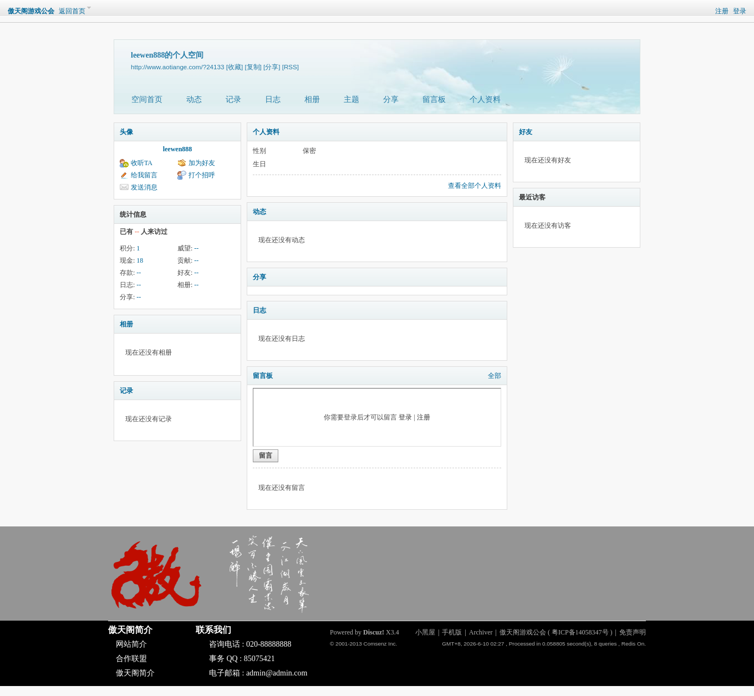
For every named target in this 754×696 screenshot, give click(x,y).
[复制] (252, 66)
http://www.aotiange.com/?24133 (177, 66)
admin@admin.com (276, 673)
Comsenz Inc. (380, 644)
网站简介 (131, 644)
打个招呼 (201, 175)
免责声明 (632, 632)
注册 (721, 11)
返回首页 (72, 11)
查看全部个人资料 (474, 186)
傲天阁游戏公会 (31, 11)
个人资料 (485, 99)
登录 (739, 11)
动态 (194, 99)
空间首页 (146, 99)
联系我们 (213, 629)
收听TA (141, 163)
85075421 (259, 658)
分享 (391, 99)
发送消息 (144, 187)
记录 (233, 99)
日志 (273, 99)
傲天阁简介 (130, 629)
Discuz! (373, 632)
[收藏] (234, 66)
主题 (351, 99)
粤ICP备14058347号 (580, 632)
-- (196, 248)
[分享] (271, 66)
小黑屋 (425, 632)
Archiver (481, 632)
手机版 (452, 632)
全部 (494, 376)
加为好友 (201, 163)
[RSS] (290, 66)
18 (139, 260)
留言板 (434, 99)
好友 (525, 132)
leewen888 (177, 149)
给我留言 (144, 175)
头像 (126, 132)
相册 (312, 99)
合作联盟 (131, 658)
